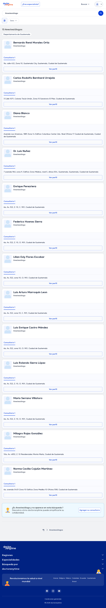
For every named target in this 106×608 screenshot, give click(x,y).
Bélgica (62, 578)
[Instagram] (53, 591)
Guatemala (91, 578)
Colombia (75, 578)
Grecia (55, 578)
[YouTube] (59, 591)
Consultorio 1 (9, 57)
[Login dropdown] (99, 4)
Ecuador (83, 578)
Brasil (74, 581)
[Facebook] (47, 591)
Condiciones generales (53, 599)
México (68, 578)
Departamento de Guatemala (17, 34)
